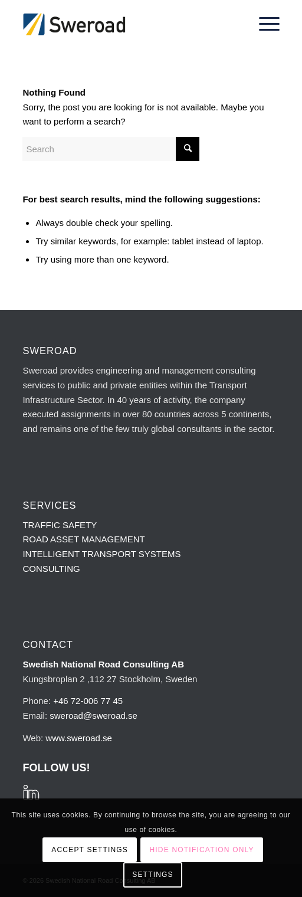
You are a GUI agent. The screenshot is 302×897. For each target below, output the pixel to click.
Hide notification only (201, 850)
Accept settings (89, 850)
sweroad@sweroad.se (93, 716)
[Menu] (263, 24)
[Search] (110, 149)
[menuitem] (263, 24)
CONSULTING (51, 569)
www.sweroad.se (78, 738)
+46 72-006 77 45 (88, 701)
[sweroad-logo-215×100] (125, 24)
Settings (152, 874)
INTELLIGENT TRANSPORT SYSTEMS (101, 554)
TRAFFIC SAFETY (59, 525)
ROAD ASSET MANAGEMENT (83, 539)
